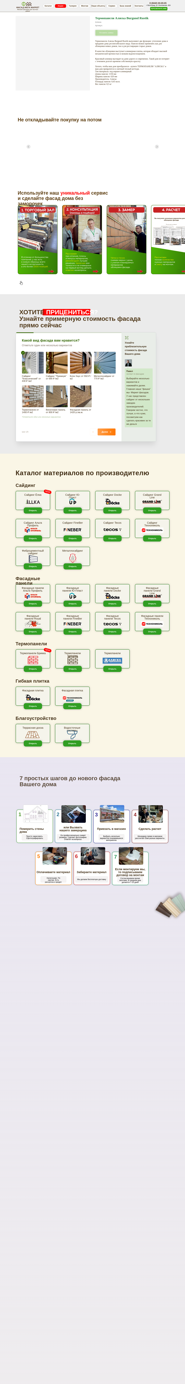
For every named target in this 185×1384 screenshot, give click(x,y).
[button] (158, 8)
